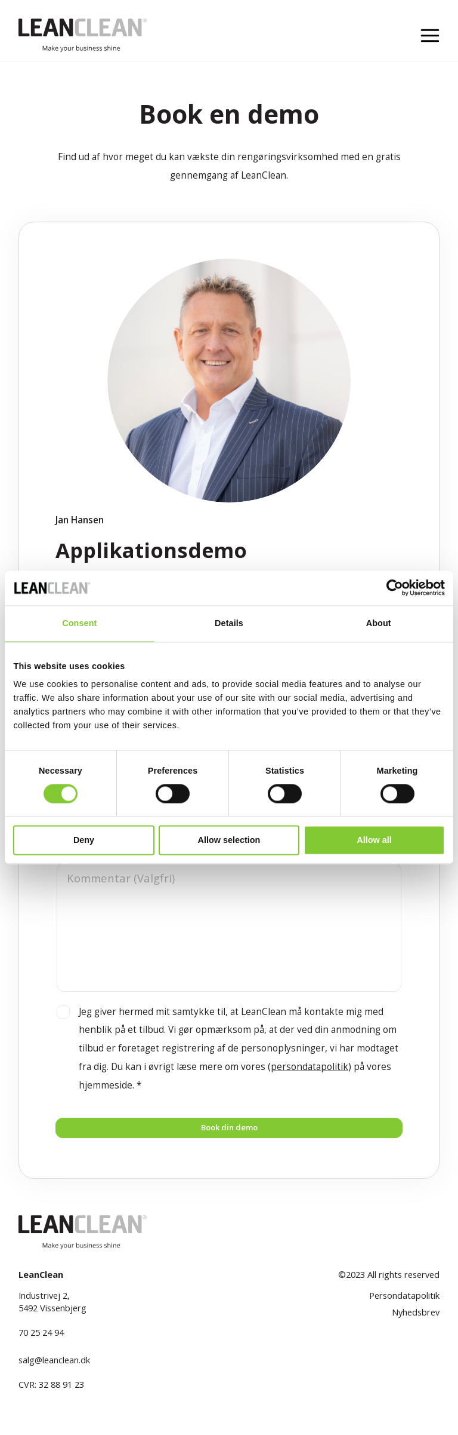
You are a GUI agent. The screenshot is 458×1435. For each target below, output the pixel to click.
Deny (83, 840)
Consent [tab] (79, 623)
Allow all (374, 840)
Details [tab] (229, 623)
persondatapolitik (309, 1066)
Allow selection (229, 840)
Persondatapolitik (404, 1304)
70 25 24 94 (41, 1340)
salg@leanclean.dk (54, 1367)
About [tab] (378, 623)
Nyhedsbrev (416, 1320)
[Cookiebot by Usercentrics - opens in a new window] (393, 588)
